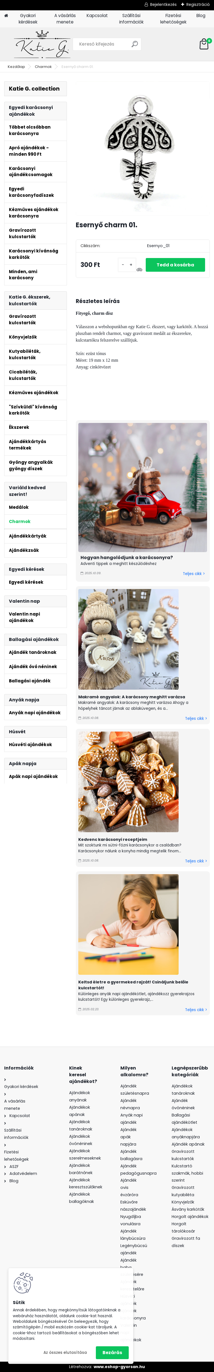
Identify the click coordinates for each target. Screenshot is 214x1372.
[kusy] (126, 265)
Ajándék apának (189, 1144)
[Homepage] (6, 15)
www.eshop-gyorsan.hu (119, 1366)
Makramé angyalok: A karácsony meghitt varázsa (131, 697)
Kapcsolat (97, 15)
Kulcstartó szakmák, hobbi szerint (187, 1173)
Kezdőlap (16, 66)
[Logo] (42, 44)
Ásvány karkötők (188, 1209)
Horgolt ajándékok (190, 1216)
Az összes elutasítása (65, 1352)
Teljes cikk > (194, 573)
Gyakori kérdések (28, 19)
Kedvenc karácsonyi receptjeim (112, 839)
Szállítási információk (131, 19)
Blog (200, 15)
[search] (135, 46)
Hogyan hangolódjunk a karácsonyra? (127, 557)
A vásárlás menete (65, 19)
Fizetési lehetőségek (173, 19)
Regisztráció (198, 4)
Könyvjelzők (183, 1202)
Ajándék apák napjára (128, 1137)
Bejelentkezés (163, 4)
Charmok (43, 66)
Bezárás (112, 1352)
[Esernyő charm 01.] (143, 148)
